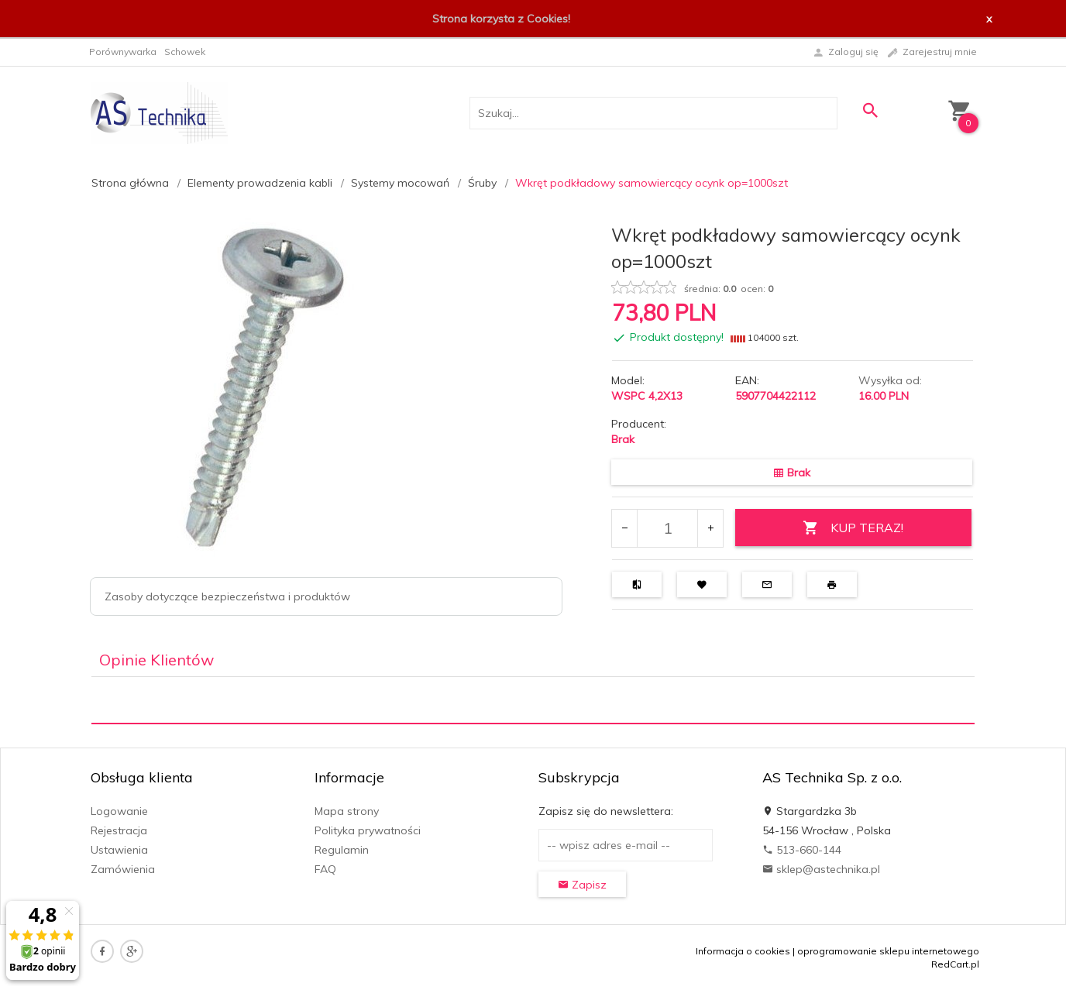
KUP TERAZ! (853, 528)
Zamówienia (123, 869)
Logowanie (119, 811)
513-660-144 (801, 850)
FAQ (325, 869)
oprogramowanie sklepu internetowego (888, 951)
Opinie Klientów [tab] (156, 659)
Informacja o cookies (743, 951)
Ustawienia (119, 850)
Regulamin (342, 850)
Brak (622, 439)
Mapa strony (347, 811)
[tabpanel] (533, 700)
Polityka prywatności (368, 830)
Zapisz (582, 885)
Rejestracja (119, 830)
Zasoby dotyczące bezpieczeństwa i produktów (227, 596)
